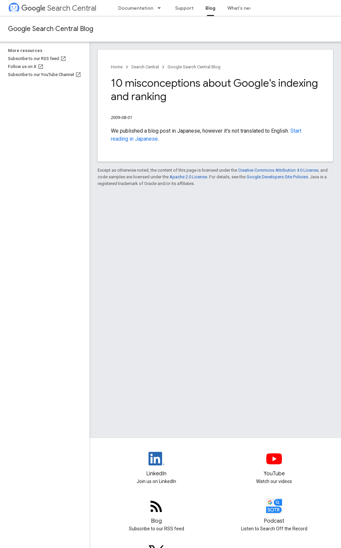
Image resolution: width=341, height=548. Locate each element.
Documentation (135, 8)
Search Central (58, 8)
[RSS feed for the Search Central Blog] (156, 511)
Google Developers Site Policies (277, 176)
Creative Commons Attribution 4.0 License (278, 170)
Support (184, 8)
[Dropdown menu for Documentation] (161, 8)
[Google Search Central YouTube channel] (274, 464)
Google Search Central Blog (50, 29)
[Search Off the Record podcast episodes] (274, 511)
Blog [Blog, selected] (210, 8)
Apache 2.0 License (188, 176)
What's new (240, 8)
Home (117, 66)
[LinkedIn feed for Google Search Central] (156, 464)
